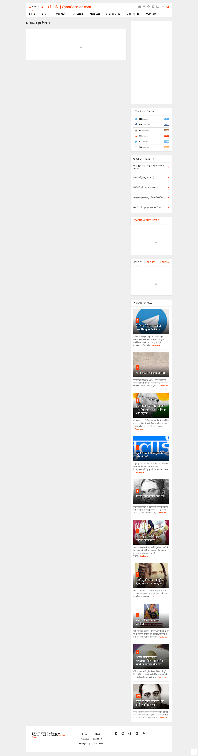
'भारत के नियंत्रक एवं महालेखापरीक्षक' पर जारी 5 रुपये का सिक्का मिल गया (149, 661)
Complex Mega (114, 14)
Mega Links (78, 14)
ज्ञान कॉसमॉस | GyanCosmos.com (66, 7)
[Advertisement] (151, 62)
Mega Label (95, 14)
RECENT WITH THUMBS (146, 220)
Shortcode (134, 14)
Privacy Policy (84, 744)
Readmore (156, 345)
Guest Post (97, 739)
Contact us (84, 739)
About (97, 734)
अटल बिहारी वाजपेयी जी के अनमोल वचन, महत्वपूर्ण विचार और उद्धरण (151, 409)
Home (33, 14)
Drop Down (62, 14)
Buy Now (151, 14)
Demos (46, 14)
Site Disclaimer (97, 744)
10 (138, 695)
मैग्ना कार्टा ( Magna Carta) (150, 372)
